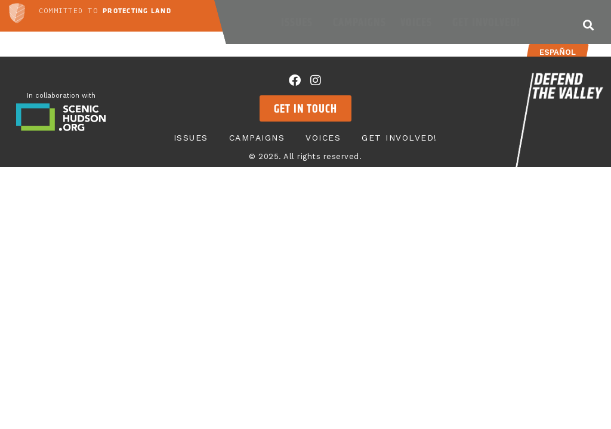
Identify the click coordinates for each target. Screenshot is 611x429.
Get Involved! (489, 22)
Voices (419, 22)
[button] (588, 25)
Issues (300, 22)
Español (557, 52)
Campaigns (359, 22)
